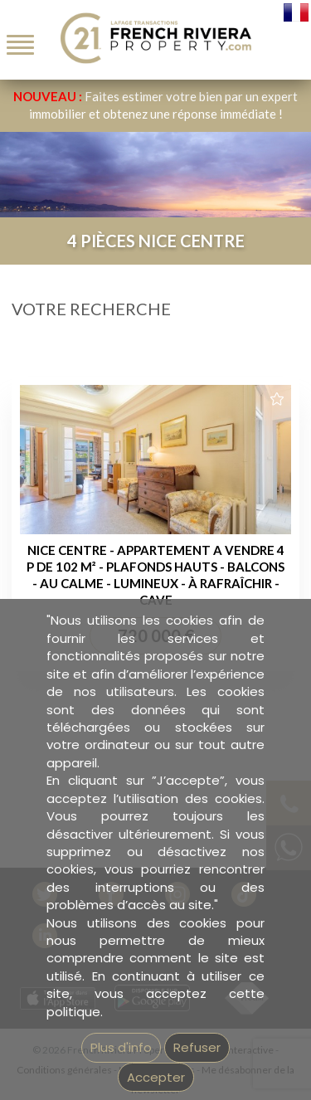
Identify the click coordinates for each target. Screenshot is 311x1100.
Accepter (156, 1077)
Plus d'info (121, 1047)
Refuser (197, 1047)
